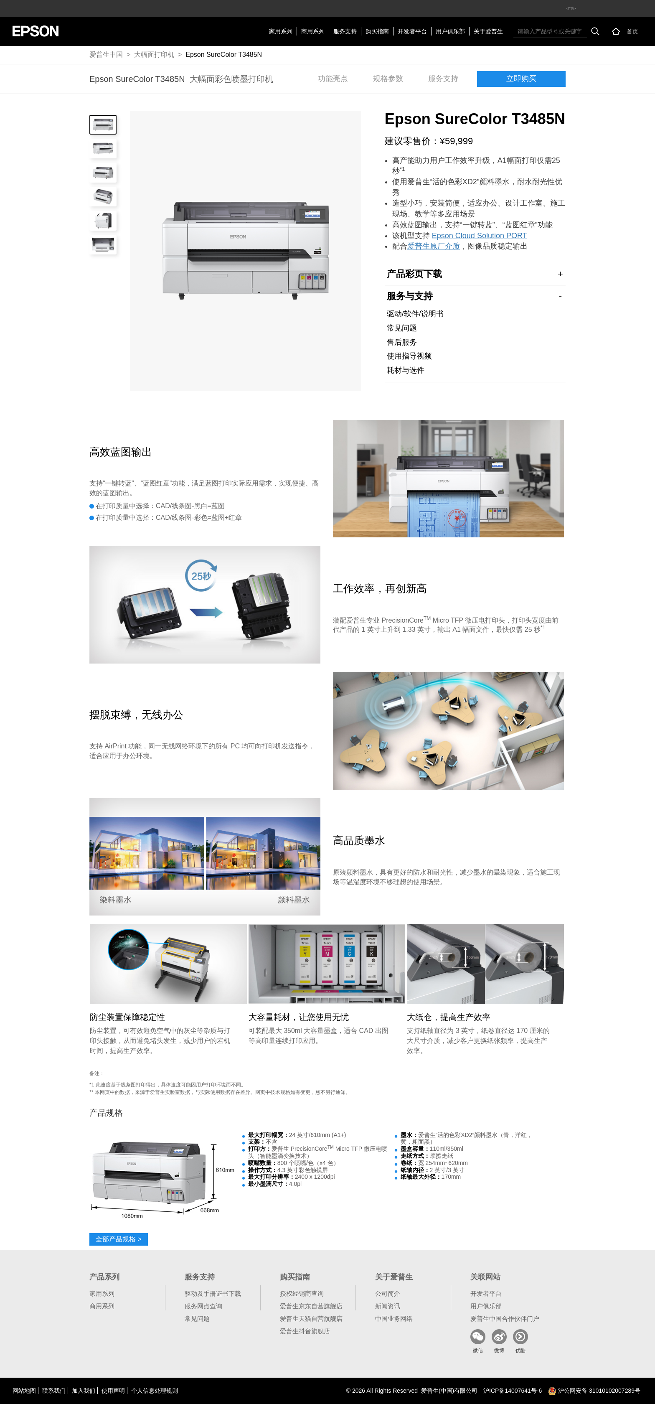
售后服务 (402, 342)
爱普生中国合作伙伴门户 (504, 1318)
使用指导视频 (409, 356)
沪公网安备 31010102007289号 (594, 1390)
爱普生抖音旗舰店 (305, 1331)
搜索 (595, 31)
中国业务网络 (394, 1318)
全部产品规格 (119, 1239)
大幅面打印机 (154, 54)
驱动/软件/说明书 (415, 314)
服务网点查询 (203, 1306)
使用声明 (113, 1390)
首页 (632, 31)
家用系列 (280, 31)
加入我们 (83, 1390)
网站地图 (24, 1390)
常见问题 (402, 328)
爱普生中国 (106, 54)
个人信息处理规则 (154, 1390)
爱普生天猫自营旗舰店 (311, 1318)
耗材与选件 (405, 370)
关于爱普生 (488, 31)
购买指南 (377, 31)
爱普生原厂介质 (433, 246)
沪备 (512, 1390)
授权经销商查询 (302, 1293)
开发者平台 (412, 31)
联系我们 (54, 1390)
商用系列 (313, 31)
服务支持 (345, 31)
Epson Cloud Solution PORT (479, 235)
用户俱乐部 (450, 31)
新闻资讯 (387, 1306)
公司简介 (387, 1293)
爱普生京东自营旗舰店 (311, 1306)
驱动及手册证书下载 (213, 1293)
